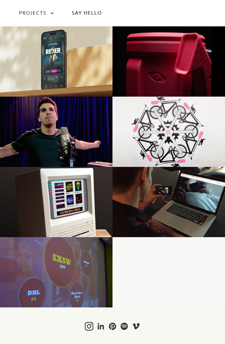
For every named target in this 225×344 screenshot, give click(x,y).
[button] (36, 13)
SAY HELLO (87, 13)
